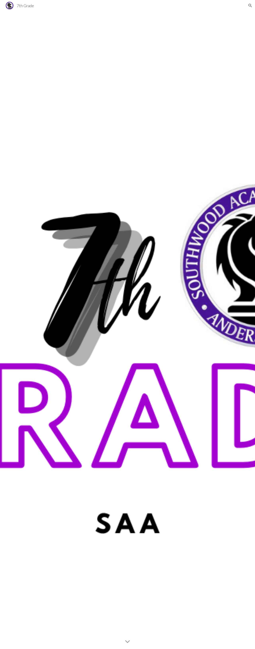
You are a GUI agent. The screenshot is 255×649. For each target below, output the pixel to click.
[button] (250, 5)
